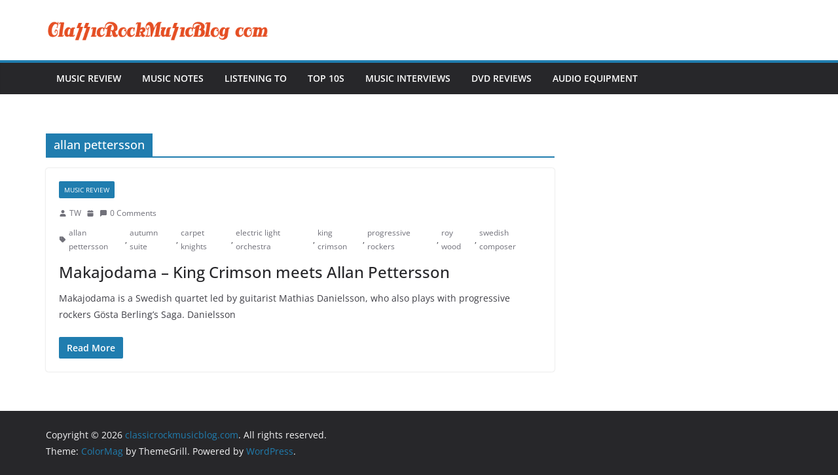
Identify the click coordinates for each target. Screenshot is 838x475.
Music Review (88, 78)
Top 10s (326, 78)
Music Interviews (407, 78)
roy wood (451, 240)
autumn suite (144, 240)
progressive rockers (388, 240)
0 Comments (128, 213)
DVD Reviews (501, 78)
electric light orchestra (258, 240)
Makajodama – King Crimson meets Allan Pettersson (254, 272)
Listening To (256, 78)
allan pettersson (88, 240)
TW (75, 213)
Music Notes (173, 78)
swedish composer (497, 240)
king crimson (332, 240)
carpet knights (194, 240)
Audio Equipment (595, 78)
